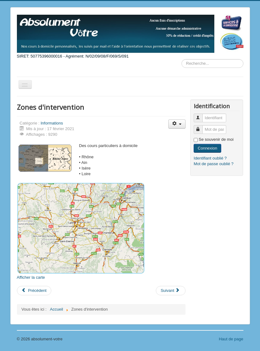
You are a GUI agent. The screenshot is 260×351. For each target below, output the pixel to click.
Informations (52, 123)
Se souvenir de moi (216, 139)
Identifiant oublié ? (210, 158)
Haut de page (231, 339)
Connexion (207, 148)
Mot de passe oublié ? (213, 163)
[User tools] (177, 124)
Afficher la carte (31, 277)
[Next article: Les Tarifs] (170, 290)
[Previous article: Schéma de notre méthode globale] (34, 290)
